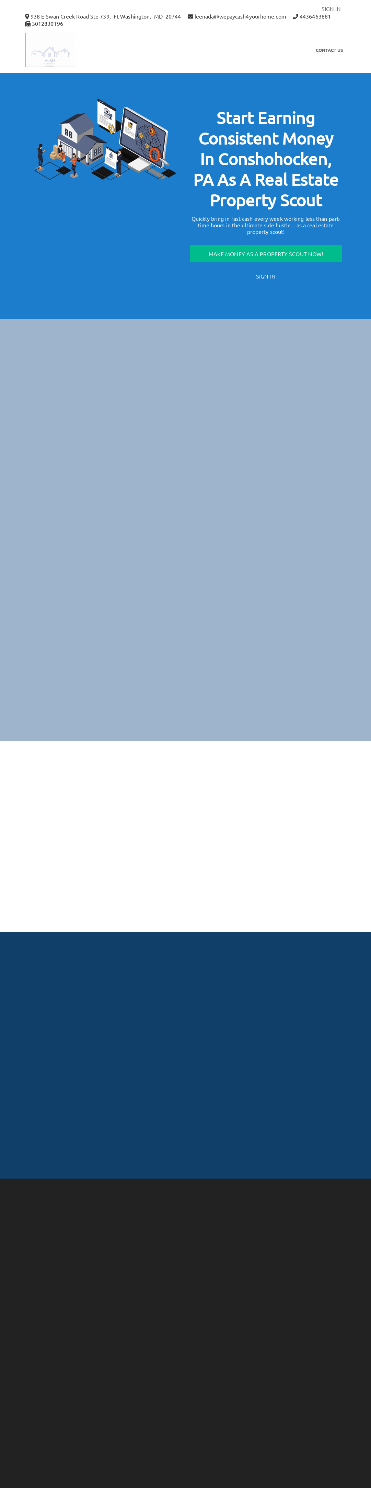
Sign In (266, 276)
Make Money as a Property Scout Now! (266, 253)
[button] (59, 50)
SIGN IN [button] (331, 8)
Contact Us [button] (330, 50)
